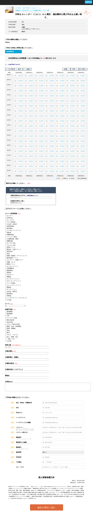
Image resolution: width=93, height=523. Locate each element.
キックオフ (10, 220)
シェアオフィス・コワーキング (17, 298)
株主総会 (10, 228)
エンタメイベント (12, 266)
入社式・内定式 (12, 224)
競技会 (9, 272)
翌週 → (66, 69)
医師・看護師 (11, 328)
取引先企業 (10, 320)
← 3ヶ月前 (10, 69)
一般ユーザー (11, 339)
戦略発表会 (10, 234)
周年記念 (10, 251)
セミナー (10, 215)
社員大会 (10, 218)
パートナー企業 (12, 318)
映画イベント (11, 264)
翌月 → (74, 69)
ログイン (88, 2)
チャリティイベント (13, 279)
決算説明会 (10, 226)
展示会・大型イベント (14, 249)
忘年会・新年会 (12, 291)
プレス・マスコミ (12, 335)
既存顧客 (10, 314)
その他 (9, 300)
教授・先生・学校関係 (14, 326)
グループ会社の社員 (13, 324)
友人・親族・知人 (12, 337)
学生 (8, 330)
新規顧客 (10, 311)
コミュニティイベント (14, 285)
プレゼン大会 (11, 245)
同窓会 (9, 296)
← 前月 (18, 69)
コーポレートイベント (14, 230)
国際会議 (10, 241)
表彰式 (9, 232)
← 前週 (27, 69)
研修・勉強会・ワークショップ (17, 255)
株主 (8, 332)
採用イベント (11, 247)
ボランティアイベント (14, 281)
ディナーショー (12, 289)
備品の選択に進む (46, 509)
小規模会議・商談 (12, 239)
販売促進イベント (12, 258)
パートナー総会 (12, 237)
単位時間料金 (10, 51)
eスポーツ (10, 274)
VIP (8, 316)
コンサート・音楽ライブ (14, 260)
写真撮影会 (10, 268)
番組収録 (10, 270)
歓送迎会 (10, 293)
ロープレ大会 (11, 243)
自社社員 (10, 322)
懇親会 (9, 287)
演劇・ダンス (11, 262)
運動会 (9, 277)
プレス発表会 (11, 222)
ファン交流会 (11, 283)
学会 (8, 253)
